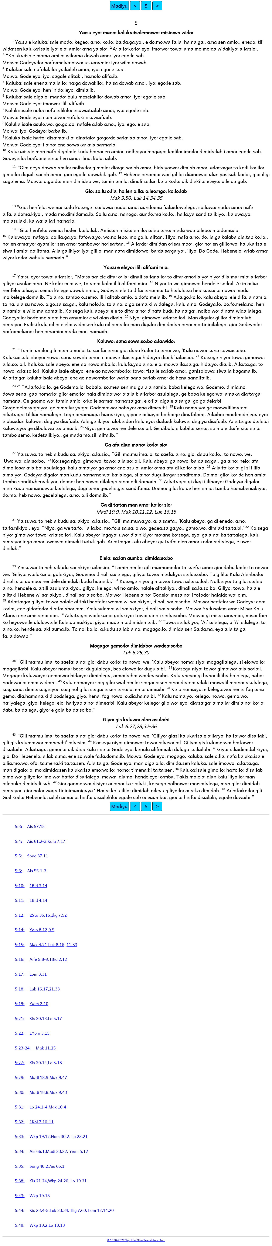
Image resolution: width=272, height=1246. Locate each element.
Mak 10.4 (57, 1107)
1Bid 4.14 (38, 900)
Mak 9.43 (58, 1092)
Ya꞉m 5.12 (78, 1151)
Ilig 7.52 (59, 915)
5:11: (19, 900)
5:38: (19, 1180)
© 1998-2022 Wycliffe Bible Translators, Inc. (136, 1240)
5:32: (19, 1121)
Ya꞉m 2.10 (39, 1003)
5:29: (19, 1077)
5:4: (18, 841)
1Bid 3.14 (38, 885)
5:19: (19, 1003)
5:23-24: (23, 1048)
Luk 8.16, (56, 944)
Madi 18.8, (40, 1092)
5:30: (19, 1092)
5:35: (19, 1166)
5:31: (19, 1107)
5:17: (19, 974)
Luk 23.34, (59, 1210)
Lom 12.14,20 (101, 1210)
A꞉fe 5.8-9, (39, 959)
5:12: (19, 915)
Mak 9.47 (58, 1077)
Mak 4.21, (39, 944)
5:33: (19, 1136)
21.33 (54, 989)
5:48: (19, 1225)
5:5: (18, 856)
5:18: (19, 989)
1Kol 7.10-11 (42, 1121)
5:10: (19, 885)
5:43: (19, 1195)
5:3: (18, 826)
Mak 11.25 (46, 1048)
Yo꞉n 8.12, (39, 929)
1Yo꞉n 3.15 (40, 1033)
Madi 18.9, (40, 1077)
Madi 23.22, (57, 1151)
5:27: (19, 1062)
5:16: (19, 959)
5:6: (18, 870)
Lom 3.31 (38, 974)
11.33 (72, 944)
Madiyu (119, 6)
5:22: (19, 1033)
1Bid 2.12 (58, 959)
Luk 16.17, (39, 989)
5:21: (19, 1018)
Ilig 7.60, (78, 1210)
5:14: (19, 929)
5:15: (19, 944)
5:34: (19, 1151)
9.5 (51, 929)
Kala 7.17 (56, 841)
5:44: (19, 1210)
